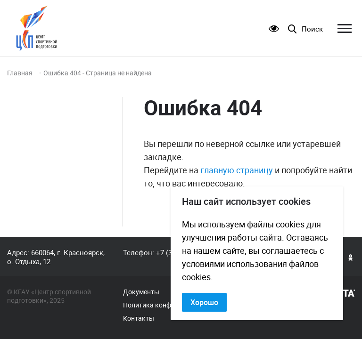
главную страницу (236, 170)
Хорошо (204, 302)
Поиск (312, 28)
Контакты (138, 318)
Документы (141, 292)
